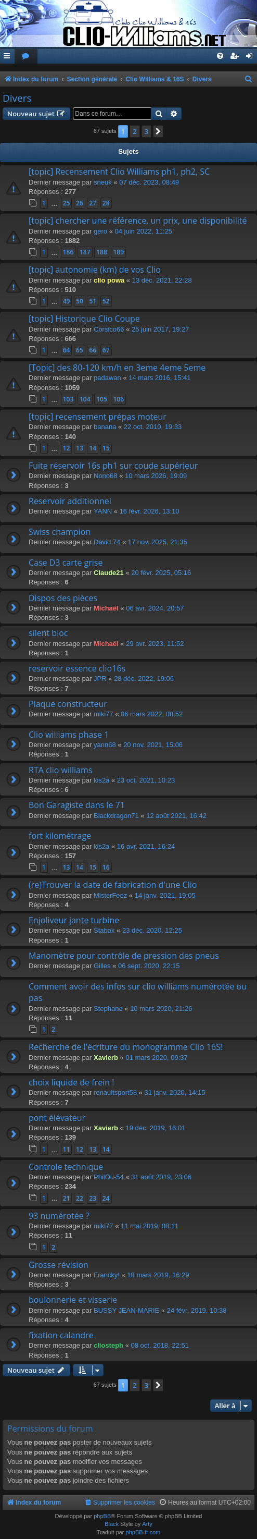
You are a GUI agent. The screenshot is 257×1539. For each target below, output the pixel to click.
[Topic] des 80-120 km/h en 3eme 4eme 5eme (117, 367)
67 (106, 350)
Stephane (108, 1008)
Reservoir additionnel (70, 501)
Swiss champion (60, 532)
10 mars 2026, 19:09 (156, 476)
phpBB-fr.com (143, 1532)
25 (66, 203)
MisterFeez (110, 895)
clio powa (109, 280)
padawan (107, 378)
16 (106, 867)
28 (106, 203)
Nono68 (106, 476)
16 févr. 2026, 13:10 (149, 511)
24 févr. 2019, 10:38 (197, 1310)
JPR (100, 678)
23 (92, 1198)
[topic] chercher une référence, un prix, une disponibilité (138, 220)
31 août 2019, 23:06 (161, 1177)
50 (79, 301)
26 (79, 203)
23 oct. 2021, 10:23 (146, 780)
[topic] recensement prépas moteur (97, 416)
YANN (103, 511)
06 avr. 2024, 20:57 (155, 608)
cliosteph (108, 1345)
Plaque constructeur (68, 704)
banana (105, 427)
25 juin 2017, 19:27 (160, 329)
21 (66, 1198)
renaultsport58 (115, 1092)
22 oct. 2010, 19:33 (153, 427)
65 (79, 350)
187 (85, 252)
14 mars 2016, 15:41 (159, 378)
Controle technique (66, 1166)
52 (106, 301)
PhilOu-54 (109, 1177)
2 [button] (134, 131)
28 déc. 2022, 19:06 (144, 678)
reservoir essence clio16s (77, 668)
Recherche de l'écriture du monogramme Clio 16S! (126, 1047)
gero (100, 231)
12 (66, 448)
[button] (158, 131)
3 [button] (146, 131)
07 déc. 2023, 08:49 (149, 182)
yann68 (105, 745)
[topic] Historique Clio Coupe (84, 318)
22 (79, 1198)
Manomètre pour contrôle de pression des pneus (124, 955)
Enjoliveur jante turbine (74, 920)
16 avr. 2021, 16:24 (146, 846)
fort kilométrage (60, 835)
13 (79, 448)
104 (85, 399)
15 (106, 448)
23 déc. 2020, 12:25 (152, 930)
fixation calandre (61, 1335)
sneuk (103, 182)
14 (92, 448)
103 (68, 399)
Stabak (104, 930)
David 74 (107, 542)
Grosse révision (58, 1265)
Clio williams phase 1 (69, 734)
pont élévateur (57, 1117)
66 (92, 350)
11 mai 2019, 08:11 (149, 1226)
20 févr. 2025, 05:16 (161, 573)
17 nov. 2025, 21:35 (157, 542)
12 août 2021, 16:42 (176, 816)
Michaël (106, 608)
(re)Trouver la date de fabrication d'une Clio (113, 884)
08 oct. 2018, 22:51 (160, 1345)
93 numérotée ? (59, 1216)
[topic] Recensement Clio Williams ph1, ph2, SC (119, 171)
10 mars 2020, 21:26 (161, 1008)
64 (66, 350)
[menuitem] (26, 57)
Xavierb (106, 1057)
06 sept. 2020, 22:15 (149, 966)
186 (68, 252)
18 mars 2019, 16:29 (158, 1275)
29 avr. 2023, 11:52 (155, 644)
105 (101, 399)
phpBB (102, 1516)
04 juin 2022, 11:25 (144, 231)
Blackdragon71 (116, 816)
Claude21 (109, 573)
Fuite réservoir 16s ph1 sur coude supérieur (113, 465)
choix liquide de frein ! (71, 1082)
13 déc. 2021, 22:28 (162, 280)
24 (106, 1198)
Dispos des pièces (63, 598)
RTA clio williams (60, 770)
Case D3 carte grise (65, 562)
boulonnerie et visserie (73, 1299)
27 (92, 203)
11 (66, 1149)
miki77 (103, 714)
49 (66, 301)
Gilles (102, 966)
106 (118, 399)
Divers (17, 98)
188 (101, 252)
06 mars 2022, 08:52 (152, 714)
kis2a (101, 780)
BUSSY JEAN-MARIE (126, 1310)
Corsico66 (109, 329)
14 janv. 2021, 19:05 (165, 895)
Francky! (107, 1275)
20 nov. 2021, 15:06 (153, 745)
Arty (147, 1524)
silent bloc (48, 633)
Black (112, 1524)
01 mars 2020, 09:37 (156, 1057)
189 (118, 252)
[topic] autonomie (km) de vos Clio (95, 269)
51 (92, 301)
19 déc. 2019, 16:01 (155, 1128)
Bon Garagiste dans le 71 (77, 805)
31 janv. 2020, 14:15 (175, 1092)
